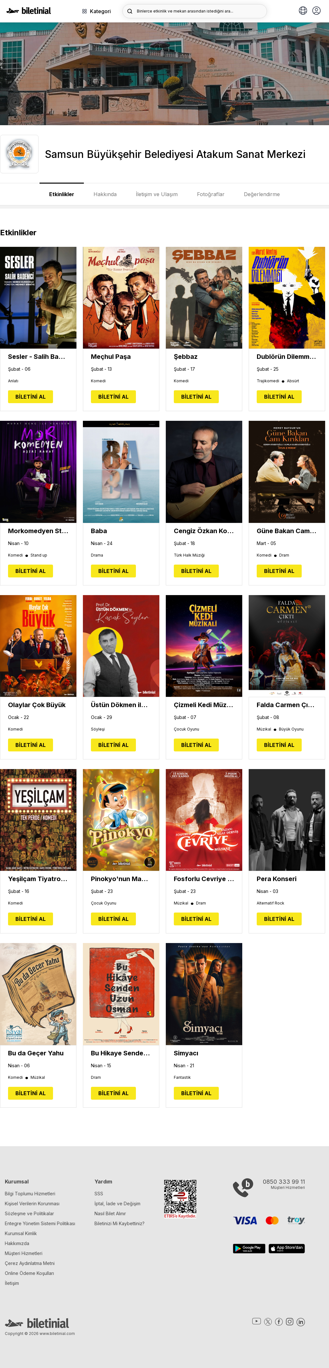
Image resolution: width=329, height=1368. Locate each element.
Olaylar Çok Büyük (37, 705)
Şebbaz (186, 356)
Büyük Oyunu (291, 729)
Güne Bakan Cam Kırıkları (287, 531)
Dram (284, 555)
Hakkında (105, 194)
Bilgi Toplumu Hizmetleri (30, 1193)
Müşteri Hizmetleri (23, 1253)
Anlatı (13, 381)
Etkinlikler (61, 194)
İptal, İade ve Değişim (117, 1203)
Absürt (293, 381)
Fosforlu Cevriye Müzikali (204, 879)
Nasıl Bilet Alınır (110, 1213)
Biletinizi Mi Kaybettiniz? (119, 1223)
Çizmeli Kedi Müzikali (204, 705)
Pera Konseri (277, 879)
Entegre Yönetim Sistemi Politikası (40, 1223)
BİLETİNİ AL (30, 397)
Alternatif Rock (270, 903)
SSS (98, 1193)
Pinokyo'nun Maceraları (121, 879)
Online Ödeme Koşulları (29, 1273)
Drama (97, 555)
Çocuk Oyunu (186, 729)
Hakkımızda (17, 1243)
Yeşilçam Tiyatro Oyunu (38, 879)
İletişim (12, 1283)
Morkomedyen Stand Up (38, 531)
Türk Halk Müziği (189, 555)
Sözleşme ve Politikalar (29, 1213)
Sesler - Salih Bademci (38, 356)
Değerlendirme (262, 194)
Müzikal (267, 729)
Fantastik (182, 1077)
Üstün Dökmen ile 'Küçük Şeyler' (121, 705)
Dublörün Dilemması (287, 356)
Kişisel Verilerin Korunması (32, 1203)
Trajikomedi (271, 381)
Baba (99, 531)
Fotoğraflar (211, 194)
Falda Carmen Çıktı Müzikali (287, 705)
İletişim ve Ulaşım (157, 194)
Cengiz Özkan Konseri (204, 531)
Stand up (39, 555)
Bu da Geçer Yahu (36, 1053)
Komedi (98, 381)
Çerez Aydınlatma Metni (30, 1263)
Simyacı (186, 1053)
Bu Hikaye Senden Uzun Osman (121, 1053)
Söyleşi (98, 729)
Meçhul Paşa (111, 356)
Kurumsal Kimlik (21, 1233)
